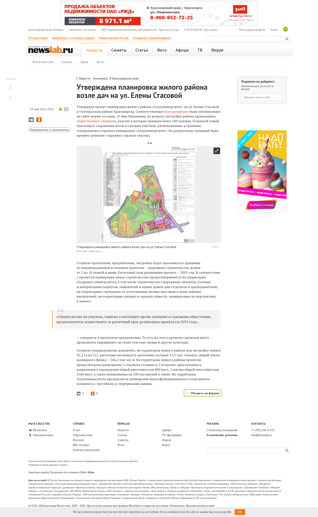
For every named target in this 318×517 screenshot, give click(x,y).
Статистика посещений (222, 430)
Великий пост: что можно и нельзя (73, 38)
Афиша (166, 430)
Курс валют (210, 30)
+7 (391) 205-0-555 (262, 430)
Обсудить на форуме (205, 393)
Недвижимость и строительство (49, 130)
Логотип (78, 440)
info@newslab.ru (261, 435)
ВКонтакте (37, 430)
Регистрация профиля (252, 30)
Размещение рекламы (222, 435)
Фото (121, 445)
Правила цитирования (200, 506)
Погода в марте (38, 38)
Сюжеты (123, 440)
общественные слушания (96, 121)
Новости (84, 78)
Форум (166, 440)
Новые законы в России (113, 38)
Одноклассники (40, 435)
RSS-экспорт (81, 445)
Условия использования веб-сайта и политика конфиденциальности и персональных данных (82, 461)
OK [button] (240, 511)
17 (66, 109)
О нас (76, 430)
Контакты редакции (86, 450)
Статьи (122, 435)
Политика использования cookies (47, 464)
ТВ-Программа (172, 435)
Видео (166, 445)
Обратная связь (83, 435)
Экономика (100, 78)
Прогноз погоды (169, 30)
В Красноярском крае (124, 78)
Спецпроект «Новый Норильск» (152, 38)
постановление (177, 111)
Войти (274, 30)
